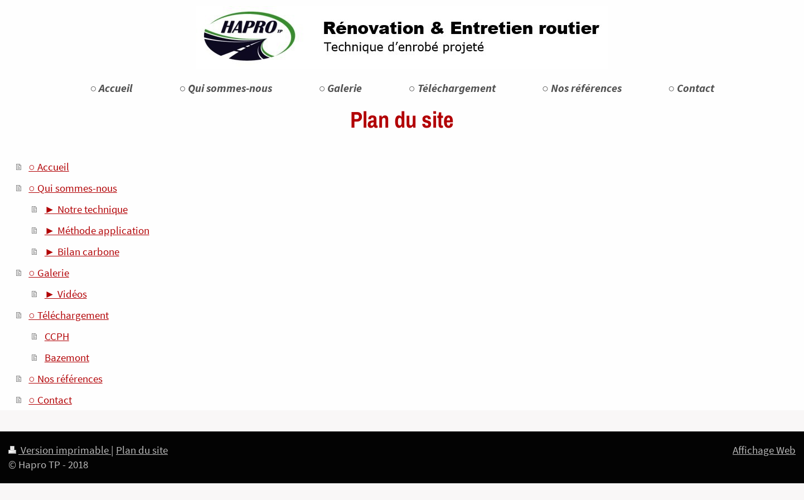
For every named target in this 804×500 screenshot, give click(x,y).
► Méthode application (97, 230)
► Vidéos (66, 293)
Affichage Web (764, 450)
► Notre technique (86, 209)
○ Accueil (48, 166)
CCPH (57, 336)
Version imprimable (59, 450)
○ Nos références (65, 378)
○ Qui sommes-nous (72, 188)
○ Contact (49, 399)
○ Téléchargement (68, 315)
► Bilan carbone (82, 251)
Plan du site (142, 450)
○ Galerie (48, 272)
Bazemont (67, 357)
